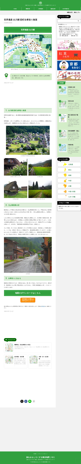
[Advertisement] (28, 95)
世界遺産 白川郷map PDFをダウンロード (28, 299)
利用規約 (43, 306)
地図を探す (53, 8)
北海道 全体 (71, 87)
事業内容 (28, 8)
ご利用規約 (40, 8)
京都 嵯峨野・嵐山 (73, 129)
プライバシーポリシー (43, 411)
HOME (15, 8)
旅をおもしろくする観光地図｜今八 (40, 415)
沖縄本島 (70, 142)
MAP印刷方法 (66, 8)
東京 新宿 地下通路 (73, 115)
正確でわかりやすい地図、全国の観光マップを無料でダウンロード (40, 417)
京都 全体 (70, 101)
